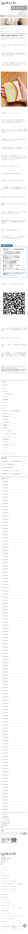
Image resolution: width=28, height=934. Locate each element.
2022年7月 (5, 562)
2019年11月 (6, 662)
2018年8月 (5, 709)
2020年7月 (5, 637)
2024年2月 (5, 503)
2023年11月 (6, 512)
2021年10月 (6, 590)
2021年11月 (6, 587)
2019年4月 (5, 684)
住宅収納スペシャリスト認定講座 (11, 260)
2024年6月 (5, 491)
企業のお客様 (5, 897)
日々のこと (5, 405)
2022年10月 (6, 553)
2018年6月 (5, 715)
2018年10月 (6, 703)
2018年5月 (5, 718)
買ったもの (5, 391)
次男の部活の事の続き (8, 467)
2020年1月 (5, 656)
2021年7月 (5, 600)
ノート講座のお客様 (6, 902)
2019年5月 (5, 681)
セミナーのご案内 (7, 430)
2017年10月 (6, 740)
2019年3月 (5, 687)
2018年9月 (5, 706)
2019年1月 (5, 693)
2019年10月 (6, 665)
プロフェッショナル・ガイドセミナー (9, 891)
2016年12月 (6, 771)
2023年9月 (5, 519)
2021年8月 (5, 597)
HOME (3, 867)
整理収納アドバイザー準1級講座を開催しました (14, 461)
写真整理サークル (7, 425)
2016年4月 (5, 796)
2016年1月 (5, 806)
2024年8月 (5, 484)
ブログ (3, 39)
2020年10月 (6, 628)
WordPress (9, 929)
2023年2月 (5, 541)
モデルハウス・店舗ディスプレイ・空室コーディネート (13, 916)
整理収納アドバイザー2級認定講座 (11, 256)
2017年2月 (5, 765)
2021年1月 (5, 619)
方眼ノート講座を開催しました (10, 464)
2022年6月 (5, 566)
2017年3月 (5, 762)
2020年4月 (5, 647)
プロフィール (5, 870)
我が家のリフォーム (7, 413)
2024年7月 (5, 487)
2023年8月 (5, 522)
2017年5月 (5, 756)
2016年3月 (5, 800)
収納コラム (5, 385)
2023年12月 (6, 509)
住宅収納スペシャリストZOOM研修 (9, 889)
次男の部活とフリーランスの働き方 (11, 470)
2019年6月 (5, 678)
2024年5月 (5, 494)
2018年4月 (5, 722)
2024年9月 (5, 481)
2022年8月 (5, 559)
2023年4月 (5, 534)
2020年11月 (6, 625)
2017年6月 (5, 753)
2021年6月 (5, 603)
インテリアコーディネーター (10, 433)
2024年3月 (5, 500)
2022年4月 (5, 572)
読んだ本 (5, 396)
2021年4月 (5, 609)
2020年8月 (5, 634)
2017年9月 (5, 743)
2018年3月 (5, 725)
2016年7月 (5, 787)
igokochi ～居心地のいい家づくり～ (14, 926)
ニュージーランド (7, 436)
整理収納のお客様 (5, 875)
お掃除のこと (6, 427)
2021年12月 (6, 584)
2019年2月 (5, 690)
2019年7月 (5, 675)
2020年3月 (5, 650)
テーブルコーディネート (8, 453)
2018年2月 (5, 728)
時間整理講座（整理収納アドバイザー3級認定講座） (12, 883)
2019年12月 (6, 659)
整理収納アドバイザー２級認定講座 (9, 881)
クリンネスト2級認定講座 (9, 264)
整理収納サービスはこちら (9, 274)
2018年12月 (6, 697)
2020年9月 (5, 631)
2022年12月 (6, 547)
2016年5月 (5, 793)
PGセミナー (6, 441)
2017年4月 (5, 759)
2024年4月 (5, 497)
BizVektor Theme (16, 929)
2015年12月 (6, 809)
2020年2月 (5, 653)
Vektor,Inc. (24, 929)
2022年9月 (5, 556)
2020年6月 (5, 640)
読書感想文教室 (5, 910)
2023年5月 (5, 531)
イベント (5, 450)
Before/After (6, 419)
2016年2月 (5, 803)
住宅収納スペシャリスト (8, 444)
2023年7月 (5, 525)
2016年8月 (5, 784)
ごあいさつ (5, 447)
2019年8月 (5, 672)
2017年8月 (5, 747)
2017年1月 (5, 768)
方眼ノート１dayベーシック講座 (10, 268)
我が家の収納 (6, 422)
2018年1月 (5, 731)
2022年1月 (5, 581)
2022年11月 (6, 550)
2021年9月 (5, 594)
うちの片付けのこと (7, 394)
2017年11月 (6, 737)
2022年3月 (5, 575)
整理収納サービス (7, 416)
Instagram (4, 921)
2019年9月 (5, 668)
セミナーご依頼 (5, 899)
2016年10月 (6, 778)
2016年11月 (6, 775)
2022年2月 (5, 578)
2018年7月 (5, 712)
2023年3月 (5, 537)
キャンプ (5, 408)
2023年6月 (5, 528)
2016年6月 (5, 790)
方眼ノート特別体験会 (6, 913)
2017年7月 (5, 750)
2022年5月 (5, 569)
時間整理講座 (6, 439)
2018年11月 (6, 700)
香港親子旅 (5, 399)
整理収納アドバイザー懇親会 (20, 372)
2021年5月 (5, 606)
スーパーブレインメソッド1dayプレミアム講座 (14, 272)
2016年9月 (5, 781)
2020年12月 (6, 622)
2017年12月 (6, 734)
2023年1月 (5, 544)
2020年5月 (5, 644)
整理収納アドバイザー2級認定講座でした (12, 473)
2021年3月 (5, 612)
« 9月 (2, 826)
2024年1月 (5, 506)
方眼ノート (5, 402)
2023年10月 (6, 516)
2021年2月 (5, 615)
